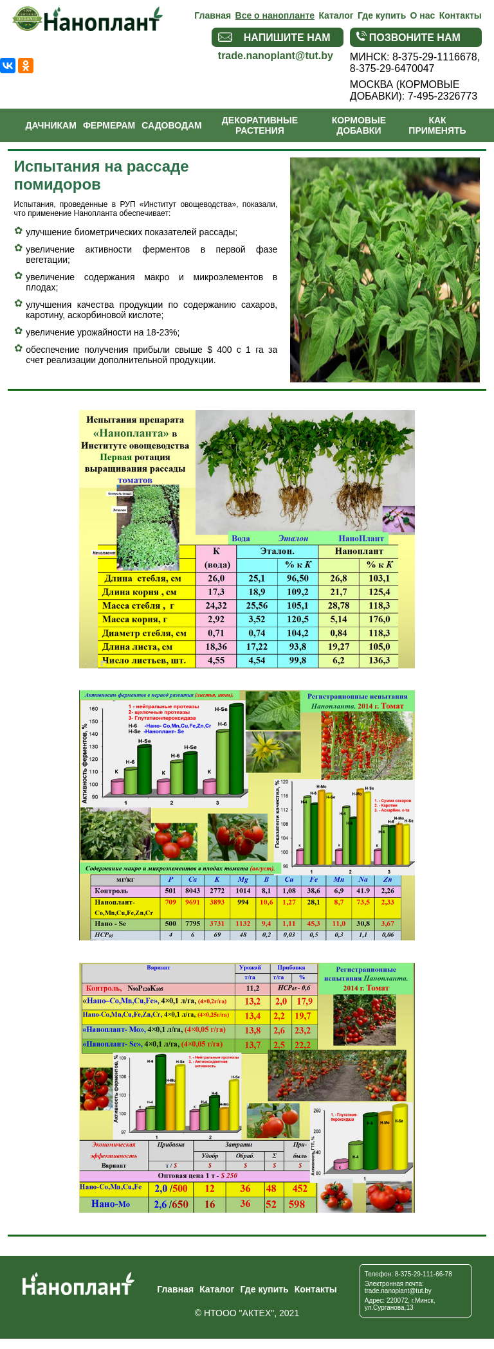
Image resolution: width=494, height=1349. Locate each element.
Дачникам (51, 125)
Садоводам (171, 125)
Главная (212, 15)
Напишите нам (274, 37)
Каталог (335, 15)
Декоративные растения (260, 125)
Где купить (382, 15)
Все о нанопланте (275, 15)
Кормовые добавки (359, 125)
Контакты (460, 15)
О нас (422, 15)
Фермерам (109, 125)
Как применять (437, 125)
